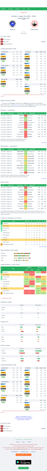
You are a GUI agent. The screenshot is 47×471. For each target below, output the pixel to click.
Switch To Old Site (23, 468)
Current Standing (42, 246)
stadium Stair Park (17, 106)
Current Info (43, 142)
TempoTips (23, 12)
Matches (3, 9)
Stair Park (17, 104)
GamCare (33, 451)
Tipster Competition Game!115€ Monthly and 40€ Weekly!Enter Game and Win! (23, 418)
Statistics (17, 9)
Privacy (17, 441)
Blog (29, 9)
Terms (23, 441)
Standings (10, 9)
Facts (23, 9)
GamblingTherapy (24, 451)
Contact (29, 441)
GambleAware (15, 451)
